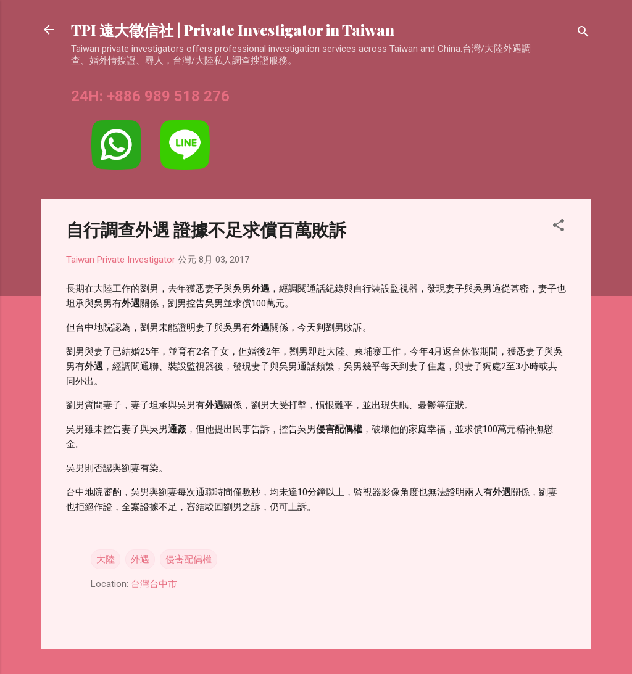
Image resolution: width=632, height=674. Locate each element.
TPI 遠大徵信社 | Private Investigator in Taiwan (232, 29)
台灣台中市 (154, 584)
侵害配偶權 (188, 559)
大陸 (105, 559)
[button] (558, 227)
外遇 (140, 559)
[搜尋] (583, 33)
